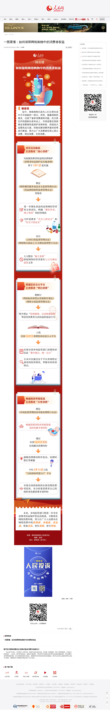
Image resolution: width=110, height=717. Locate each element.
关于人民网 (28, 684)
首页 (5, 19)
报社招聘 (35, 684)
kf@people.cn (40, 690)
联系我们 (92, 684)
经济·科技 (11, 34)
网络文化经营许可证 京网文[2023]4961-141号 (43, 696)
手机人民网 (26, 673)
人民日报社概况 (20, 684)
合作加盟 (54, 684)
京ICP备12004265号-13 (88, 693)
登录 (103, 19)
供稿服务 (60, 684)
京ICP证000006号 (77, 696)
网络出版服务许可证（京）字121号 (64, 696)
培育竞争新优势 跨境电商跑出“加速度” (91, 60)
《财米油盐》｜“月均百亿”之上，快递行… (92, 85)
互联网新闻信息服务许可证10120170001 (26, 693)
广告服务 (48, 684)
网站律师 (79, 684)
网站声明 (73, 684)
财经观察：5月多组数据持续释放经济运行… (93, 48)
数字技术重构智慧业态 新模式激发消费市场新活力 (21, 649)
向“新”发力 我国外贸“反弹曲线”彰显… (91, 56)
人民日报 (7, 673)
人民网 (5, 34)
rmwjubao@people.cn (77, 690)
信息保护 (85, 684)
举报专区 (71, 19)
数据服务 (66, 684)
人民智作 (55, 673)
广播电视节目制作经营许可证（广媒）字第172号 (69, 693)
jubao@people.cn (71, 687)
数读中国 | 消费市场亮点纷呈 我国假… (91, 52)
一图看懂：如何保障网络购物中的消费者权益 (20, 640)
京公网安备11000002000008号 (90, 696)
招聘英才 (41, 684)
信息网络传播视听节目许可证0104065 (22, 696)
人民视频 (45, 673)
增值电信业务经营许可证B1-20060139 (46, 693)
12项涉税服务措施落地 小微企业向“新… (92, 68)
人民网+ (16, 673)
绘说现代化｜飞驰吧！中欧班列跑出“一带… (93, 76)
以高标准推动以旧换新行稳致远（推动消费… (93, 72)
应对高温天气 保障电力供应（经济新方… (92, 64)
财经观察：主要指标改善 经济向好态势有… (93, 81)
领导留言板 (35, 673)
